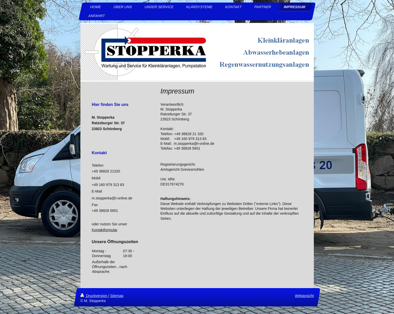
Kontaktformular (104, 230)
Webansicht (304, 296)
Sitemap (116, 296)
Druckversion (94, 296)
